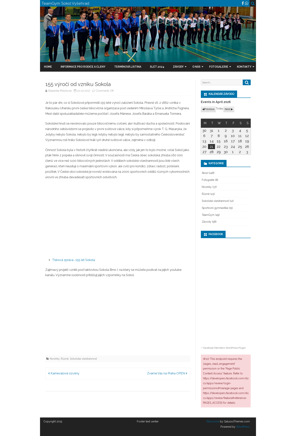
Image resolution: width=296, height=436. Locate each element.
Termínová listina (127, 66)
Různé (65, 358)
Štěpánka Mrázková (60, 90)
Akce (205, 172)
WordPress (242, 426)
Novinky (54, 358)
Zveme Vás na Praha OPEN (167, 373)
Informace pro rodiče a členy (83, 66)
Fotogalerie (218, 66)
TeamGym (208, 214)
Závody (178, 66)
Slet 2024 (157, 66)
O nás (196, 66)
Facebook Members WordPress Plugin (224, 347)
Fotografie (208, 179)
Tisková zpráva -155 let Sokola (73, 260)
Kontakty (244, 66)
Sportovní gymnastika (215, 207)
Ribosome (213, 421)
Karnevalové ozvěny (63, 373)
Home (48, 66)
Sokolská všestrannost (83, 358)
